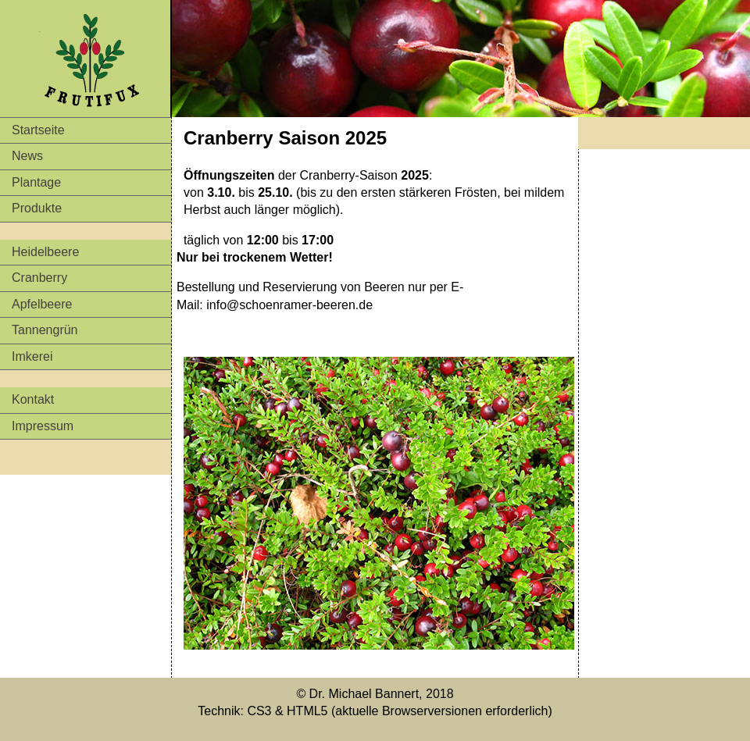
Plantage (36, 182)
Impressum (42, 426)
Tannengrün (45, 330)
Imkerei (32, 356)
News (27, 155)
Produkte (37, 208)
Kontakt (33, 399)
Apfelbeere (42, 304)
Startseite (38, 130)
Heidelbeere (45, 251)
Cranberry (39, 277)
